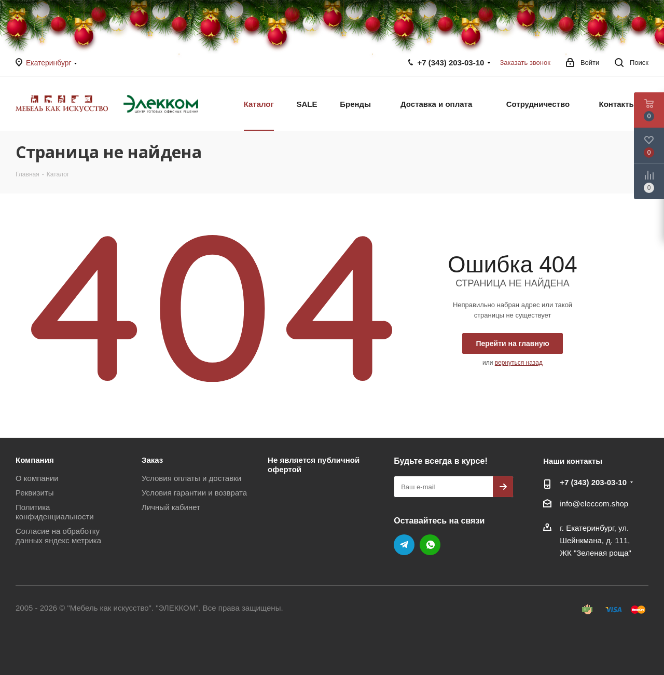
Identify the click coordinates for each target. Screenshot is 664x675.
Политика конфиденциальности (55, 512)
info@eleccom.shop (594, 504)
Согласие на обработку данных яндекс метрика (58, 536)
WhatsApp (430, 544)
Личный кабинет (171, 507)
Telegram (404, 544)
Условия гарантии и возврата (194, 492)
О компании (37, 478)
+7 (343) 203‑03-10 (451, 62)
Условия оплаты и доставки (191, 478)
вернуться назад (519, 362)
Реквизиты (35, 492)
